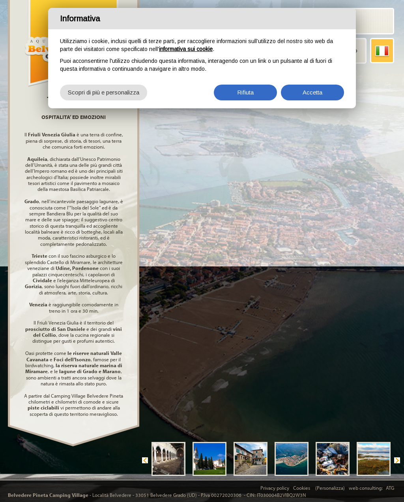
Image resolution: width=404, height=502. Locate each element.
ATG (390, 488)
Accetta (312, 92)
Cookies (302, 488)
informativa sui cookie (186, 48)
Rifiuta (245, 92)
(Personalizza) (330, 488)
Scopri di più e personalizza (103, 92)
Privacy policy (274, 488)
